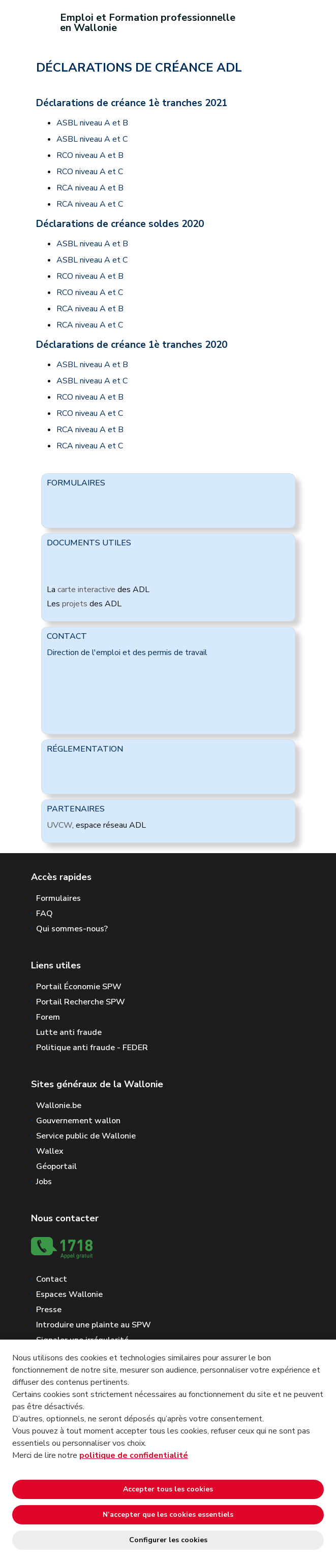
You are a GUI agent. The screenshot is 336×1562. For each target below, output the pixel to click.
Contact (51, 1279)
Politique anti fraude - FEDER (92, 1048)
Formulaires (58, 898)
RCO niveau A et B (90, 155)
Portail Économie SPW (78, 987)
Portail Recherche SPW (80, 1002)
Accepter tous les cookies (168, 1489)
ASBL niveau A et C (92, 139)
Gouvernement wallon (78, 1121)
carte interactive (86, 589)
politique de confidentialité (133, 1455)
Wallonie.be (58, 1105)
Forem (48, 1017)
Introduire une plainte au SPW (93, 1325)
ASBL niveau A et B (92, 122)
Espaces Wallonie (69, 1294)
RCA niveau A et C (89, 204)
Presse (49, 1310)
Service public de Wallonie (86, 1136)
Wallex (50, 1151)
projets (74, 603)
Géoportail (56, 1166)
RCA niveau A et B (90, 187)
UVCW (59, 825)
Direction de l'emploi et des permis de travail (127, 652)
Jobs (44, 1182)
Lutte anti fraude (69, 1032)
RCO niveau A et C (89, 171)
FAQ (44, 913)
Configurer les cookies (168, 1540)
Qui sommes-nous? (72, 929)
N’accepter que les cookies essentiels (168, 1514)
